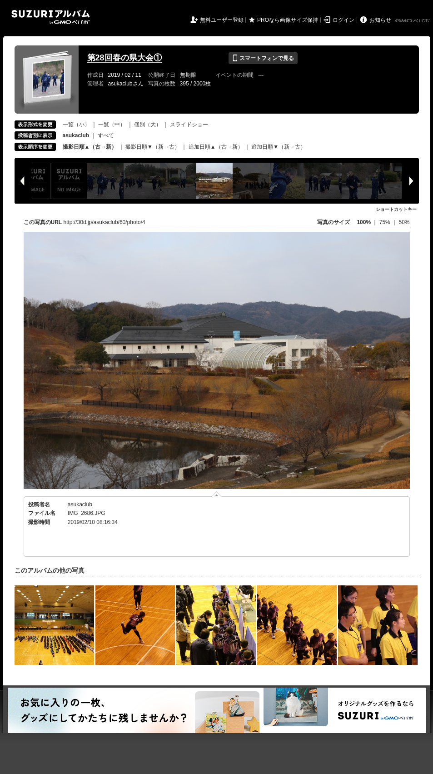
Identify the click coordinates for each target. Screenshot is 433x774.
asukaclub (80, 504)
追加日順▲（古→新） (216, 147)
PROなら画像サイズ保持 (287, 20)
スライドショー (189, 124)
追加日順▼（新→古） (278, 147)
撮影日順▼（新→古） (152, 147)
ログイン (343, 20)
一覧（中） (111, 124)
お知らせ (380, 20)
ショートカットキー (396, 209)
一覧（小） (76, 124)
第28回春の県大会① (124, 57)
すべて (106, 135)
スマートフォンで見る (263, 58)
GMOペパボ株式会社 (413, 20)
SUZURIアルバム (50, 17)
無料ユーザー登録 (222, 20)
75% (385, 222)
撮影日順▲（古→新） (90, 147)
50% (403, 222)
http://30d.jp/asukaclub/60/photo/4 (104, 222)
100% (363, 222)
